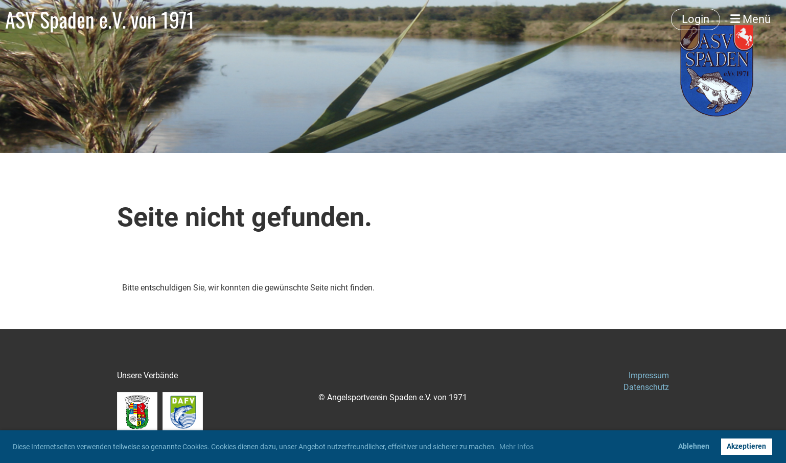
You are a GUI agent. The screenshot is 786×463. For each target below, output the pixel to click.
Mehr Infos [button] (516, 447)
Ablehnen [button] (693, 446)
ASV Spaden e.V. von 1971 (100, 19)
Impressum (649, 375)
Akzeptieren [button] (746, 446)
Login (695, 19)
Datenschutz (646, 387)
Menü (750, 19)
